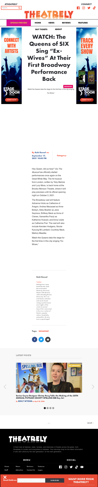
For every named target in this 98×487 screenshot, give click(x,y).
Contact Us (31, 470)
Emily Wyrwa (25, 401)
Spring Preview (18, 22)
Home (38, 22)
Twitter (39, 282)
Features (83, 22)
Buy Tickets (41, 29)
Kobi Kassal (40, 152)
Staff (6, 470)
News (51, 22)
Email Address (12, 480)
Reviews (66, 22)
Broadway (68, 86)
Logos (40, 470)
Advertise (19, 470)
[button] (59, 29)
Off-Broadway (74, 365)
